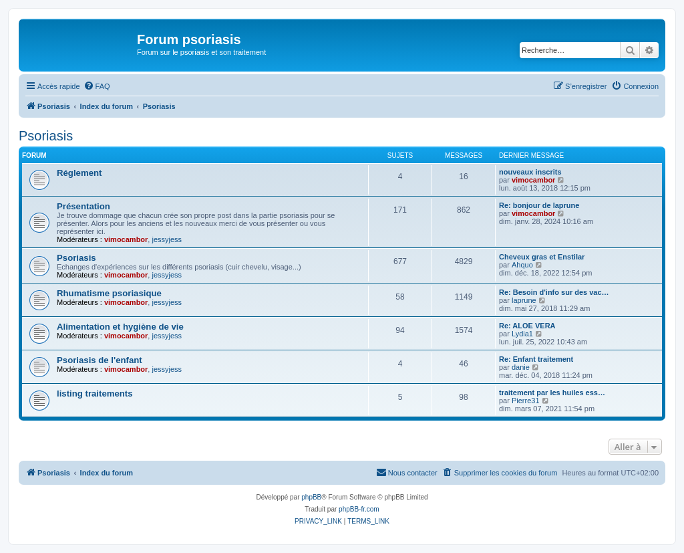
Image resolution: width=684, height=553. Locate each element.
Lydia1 (522, 334)
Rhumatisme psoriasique (109, 293)
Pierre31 (526, 401)
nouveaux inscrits (530, 172)
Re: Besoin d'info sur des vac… (554, 292)
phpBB (311, 497)
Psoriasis (46, 135)
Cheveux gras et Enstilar (541, 257)
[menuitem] (96, 86)
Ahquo (522, 265)
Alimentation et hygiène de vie (120, 327)
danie (521, 367)
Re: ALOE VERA (527, 326)
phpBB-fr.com (359, 509)
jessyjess (167, 239)
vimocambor (533, 180)
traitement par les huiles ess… (552, 393)
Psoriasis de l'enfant (99, 360)
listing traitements (95, 394)
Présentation (83, 206)
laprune (524, 300)
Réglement (79, 173)
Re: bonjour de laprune (539, 205)
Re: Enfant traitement (536, 359)
